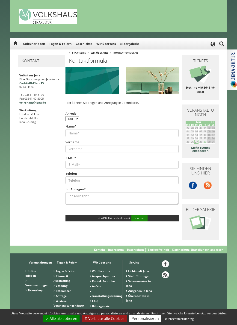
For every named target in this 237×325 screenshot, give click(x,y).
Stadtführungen (139, 276)
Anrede (71, 113)
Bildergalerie (129, 44)
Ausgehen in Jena (140, 291)
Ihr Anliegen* (75, 189)
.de (44, 102)
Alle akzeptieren (61, 318)
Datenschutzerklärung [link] (178, 319)
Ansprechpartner (103, 276)
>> (212, 122)
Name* (70, 126)
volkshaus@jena (30, 102)
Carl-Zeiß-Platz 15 (31, 83)
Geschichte (84, 44)
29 (205, 141)
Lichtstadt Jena (138, 271)
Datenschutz (135, 250)
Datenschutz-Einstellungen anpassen (197, 250)
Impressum (116, 250)
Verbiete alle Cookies (104, 318)
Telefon (71, 173)
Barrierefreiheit (158, 250)
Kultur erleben (34, 44)
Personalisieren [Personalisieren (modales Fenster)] (145, 318)
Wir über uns (106, 44)
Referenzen (63, 291)
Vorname (72, 142)
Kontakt (99, 250)
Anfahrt (97, 286)
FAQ (95, 301)
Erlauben (139, 218)
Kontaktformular (125, 52)
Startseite (79, 52)
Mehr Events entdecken (200, 149)
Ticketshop (35, 290)
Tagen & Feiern (60, 44)
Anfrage (61, 296)
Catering (62, 286)
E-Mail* (70, 158)
